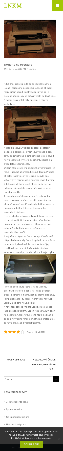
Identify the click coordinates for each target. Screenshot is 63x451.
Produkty (31, 69)
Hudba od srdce (14, 360)
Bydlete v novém (14, 409)
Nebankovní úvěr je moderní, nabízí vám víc (44, 364)
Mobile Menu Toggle (57, 5)
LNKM (13, 5)
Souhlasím (31, 444)
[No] (58, 439)
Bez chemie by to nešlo (17, 401)
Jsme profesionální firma (17, 417)
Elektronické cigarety (16, 424)
